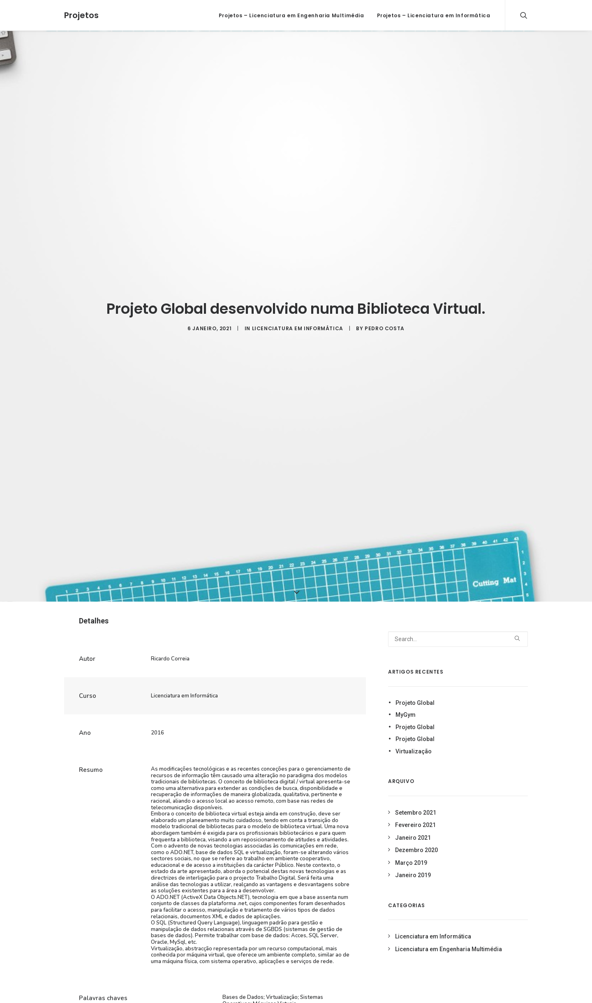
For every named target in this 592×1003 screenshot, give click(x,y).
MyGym (405, 703)
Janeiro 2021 (413, 825)
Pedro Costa (385, 322)
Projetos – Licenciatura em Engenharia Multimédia (291, 15)
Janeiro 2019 (413, 863)
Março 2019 (411, 851)
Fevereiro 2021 (415, 813)
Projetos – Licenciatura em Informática (433, 15)
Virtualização (413, 739)
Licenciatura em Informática (297, 322)
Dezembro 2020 (416, 838)
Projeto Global (415, 691)
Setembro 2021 (415, 800)
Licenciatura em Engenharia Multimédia (448, 937)
